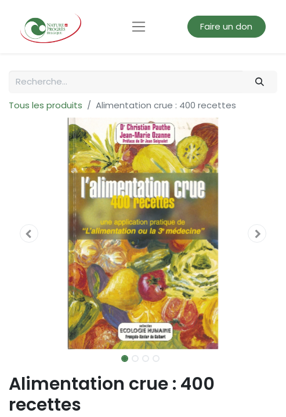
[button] (29, 233)
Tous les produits (45, 105)
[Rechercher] (259, 82)
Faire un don (226, 26)
